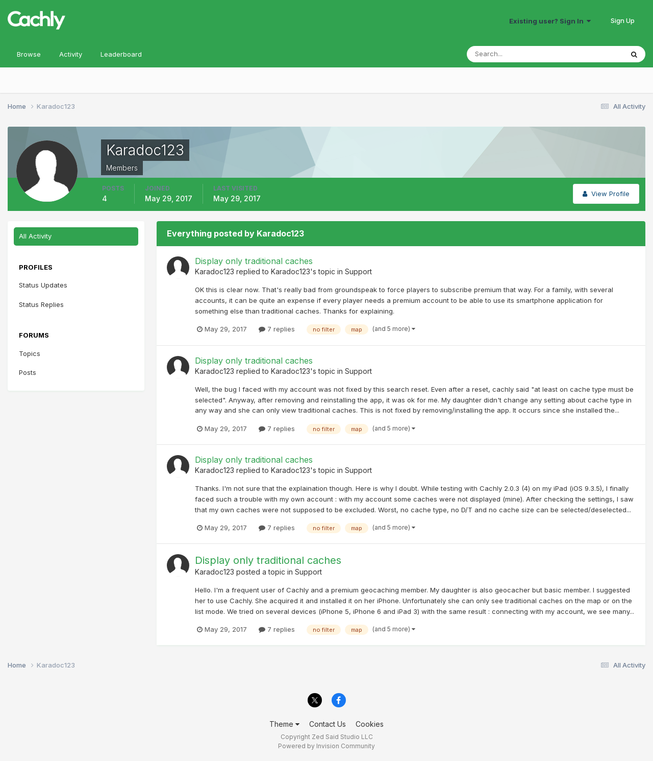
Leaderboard (121, 54)
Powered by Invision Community (326, 746)
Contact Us (327, 724)
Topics (29, 353)
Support (358, 271)
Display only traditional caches (254, 261)
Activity (70, 54)
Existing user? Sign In (550, 21)
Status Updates (43, 285)
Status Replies (41, 304)
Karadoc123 (214, 271)
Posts (27, 372)
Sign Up (623, 20)
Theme (284, 724)
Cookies (370, 724)
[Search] (512, 54)
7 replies (277, 329)
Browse (29, 54)
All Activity (35, 236)
